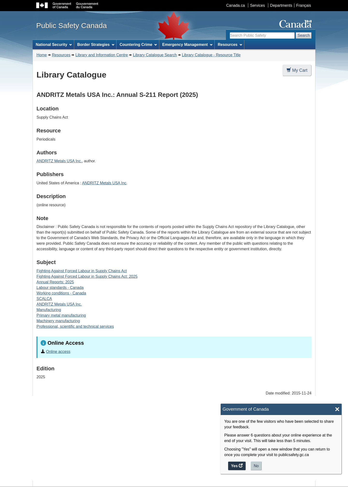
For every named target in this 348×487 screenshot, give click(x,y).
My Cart (297, 70)
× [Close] (337, 409)
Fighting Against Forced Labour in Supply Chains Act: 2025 (87, 276)
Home (41, 55)
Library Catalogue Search (155, 55)
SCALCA (44, 299)
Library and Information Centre (101, 55)
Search (303, 35)
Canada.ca (235, 5)
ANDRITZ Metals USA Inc (104, 183)
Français (303, 5)
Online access (58, 352)
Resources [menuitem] (230, 45)
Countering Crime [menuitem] (138, 45)
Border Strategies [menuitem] (95, 45)
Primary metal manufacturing (61, 315)
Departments (281, 5)
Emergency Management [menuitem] (187, 45)
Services (257, 5)
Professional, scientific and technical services (75, 326)
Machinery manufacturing (58, 321)
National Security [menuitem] (54, 45)
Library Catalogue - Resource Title (211, 55)
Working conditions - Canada (61, 293)
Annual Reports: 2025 (55, 282)
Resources (61, 55)
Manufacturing (48, 310)
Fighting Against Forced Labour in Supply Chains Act (81, 271)
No (256, 466)
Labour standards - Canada (60, 288)
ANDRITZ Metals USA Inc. (59, 161)
